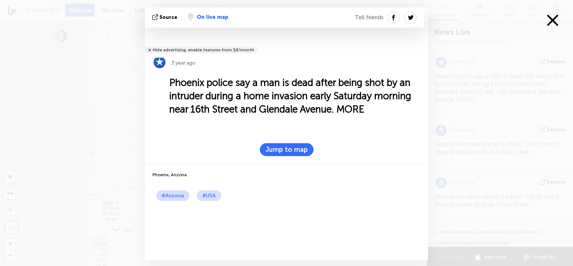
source (165, 17)
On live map (208, 17)
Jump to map (286, 150)
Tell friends (369, 17)
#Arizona (173, 195)
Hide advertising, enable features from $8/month (203, 50)
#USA (209, 195)
